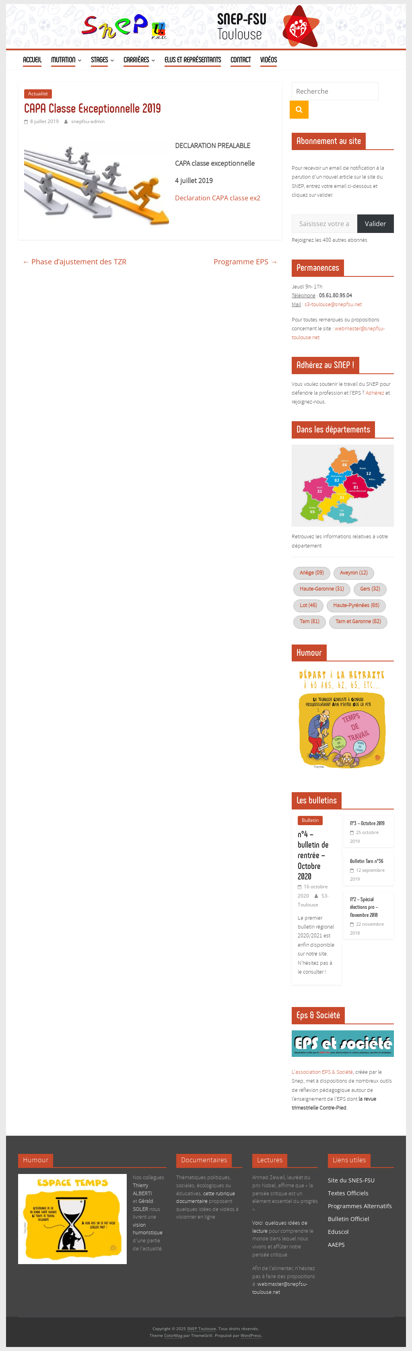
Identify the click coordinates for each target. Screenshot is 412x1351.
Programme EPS (246, 261)
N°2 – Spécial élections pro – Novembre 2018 (364, 907)
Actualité (38, 93)
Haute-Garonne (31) (322, 589)
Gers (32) (370, 589)
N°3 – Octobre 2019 (367, 823)
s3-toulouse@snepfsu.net (333, 305)
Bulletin (310, 820)
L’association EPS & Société (322, 1072)
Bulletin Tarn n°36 (366, 861)
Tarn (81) (309, 622)
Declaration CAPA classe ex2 (217, 198)
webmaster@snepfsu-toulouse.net (279, 1288)
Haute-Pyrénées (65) (356, 606)
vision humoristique (148, 1229)
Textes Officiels (348, 1193)
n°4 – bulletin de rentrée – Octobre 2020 (313, 855)
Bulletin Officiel (348, 1219)
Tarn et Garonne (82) (358, 622)
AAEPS (336, 1244)
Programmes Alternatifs (360, 1206)
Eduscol (338, 1232)
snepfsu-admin (88, 121)
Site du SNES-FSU (351, 1180)
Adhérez (375, 393)
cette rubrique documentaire (205, 1198)
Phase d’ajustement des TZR (74, 261)
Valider (375, 223)
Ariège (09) (312, 573)
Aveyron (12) (354, 573)
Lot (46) (308, 606)
